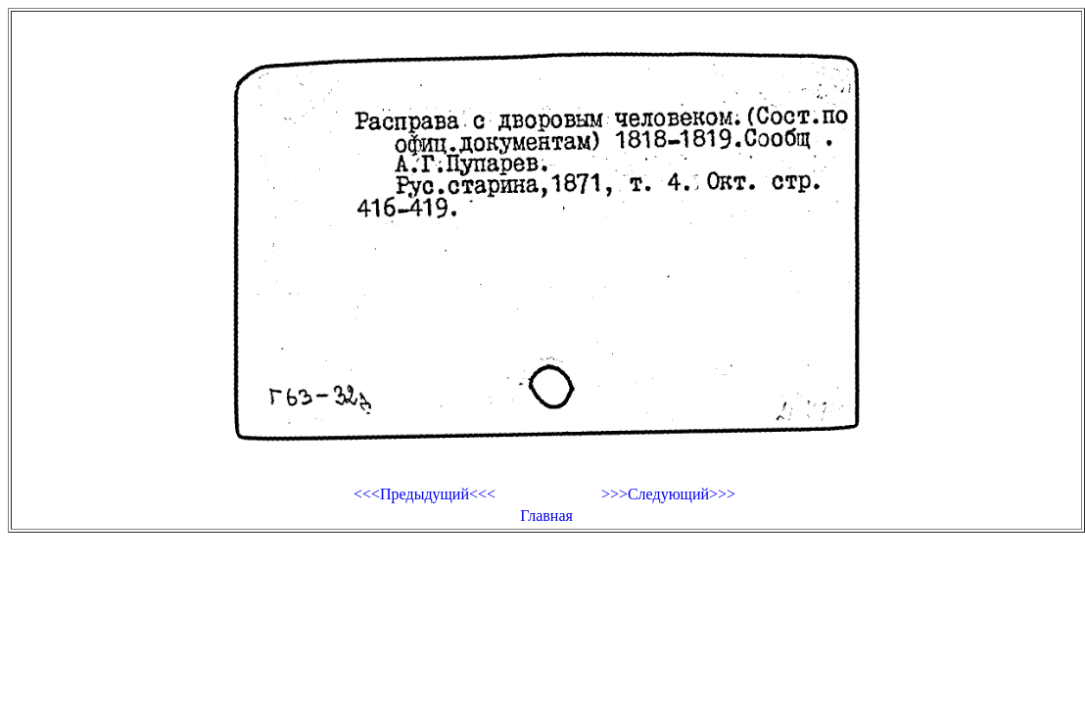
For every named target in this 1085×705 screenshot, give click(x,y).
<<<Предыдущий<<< (424, 494)
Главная (546, 515)
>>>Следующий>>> (668, 494)
